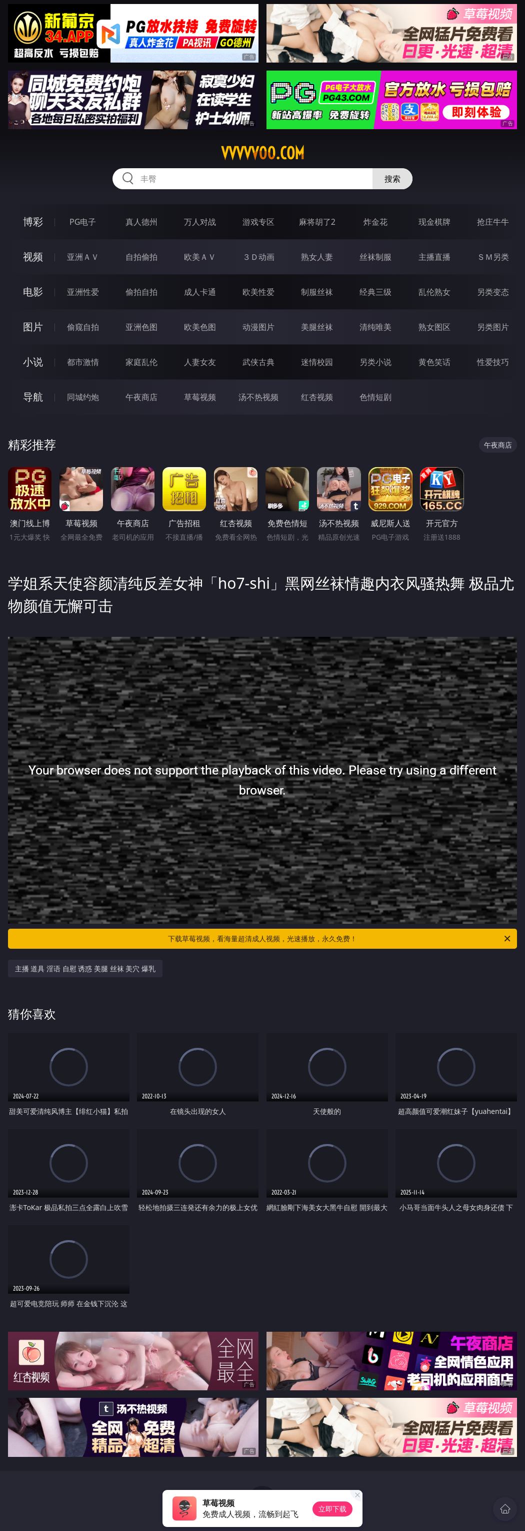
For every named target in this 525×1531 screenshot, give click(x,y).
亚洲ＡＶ (83, 256)
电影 (33, 291)
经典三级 (376, 291)
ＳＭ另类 (493, 256)
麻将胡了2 (317, 221)
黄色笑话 (434, 361)
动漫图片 (258, 326)
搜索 (392, 178)
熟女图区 (434, 326)
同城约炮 (83, 397)
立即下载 (332, 1508)
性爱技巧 (493, 361)
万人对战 (200, 221)
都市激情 (83, 361)
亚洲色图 (142, 326)
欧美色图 (200, 326)
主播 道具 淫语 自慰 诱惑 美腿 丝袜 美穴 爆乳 (85, 968)
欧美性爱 (258, 291)
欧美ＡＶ (200, 256)
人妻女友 (200, 361)
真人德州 (142, 221)
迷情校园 (317, 361)
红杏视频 (317, 397)
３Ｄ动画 (258, 256)
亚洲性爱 (83, 291)
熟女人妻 (317, 256)
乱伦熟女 (434, 291)
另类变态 (493, 291)
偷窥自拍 (83, 326)
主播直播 (434, 256)
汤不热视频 (258, 397)
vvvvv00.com (262, 153)
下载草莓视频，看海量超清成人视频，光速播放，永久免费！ (340, 939)
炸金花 (376, 221)
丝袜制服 (376, 256)
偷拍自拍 (142, 291)
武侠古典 (258, 361)
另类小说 (376, 361)
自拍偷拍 (142, 256)
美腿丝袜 (317, 326)
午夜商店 (142, 397)
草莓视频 (200, 397)
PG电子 (83, 221)
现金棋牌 (434, 221)
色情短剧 (376, 397)
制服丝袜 (317, 291)
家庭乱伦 (142, 361)
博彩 (33, 221)
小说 (33, 361)
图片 (33, 326)
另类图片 (493, 326)
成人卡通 (200, 291)
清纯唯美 (376, 326)
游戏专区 (258, 221)
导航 (33, 397)
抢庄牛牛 (493, 221)
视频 (33, 256)
